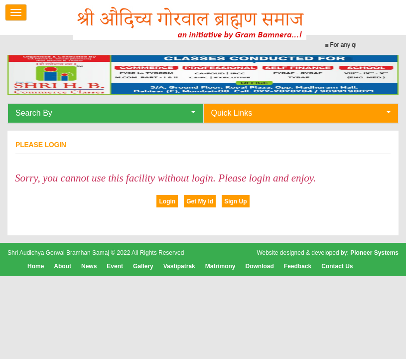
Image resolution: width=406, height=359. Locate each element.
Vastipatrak (179, 266)
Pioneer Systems (374, 252)
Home (35, 266)
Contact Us (337, 266)
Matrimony (220, 266)
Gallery (143, 266)
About (62, 266)
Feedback (297, 266)
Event (115, 266)
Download (259, 266)
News (89, 266)
